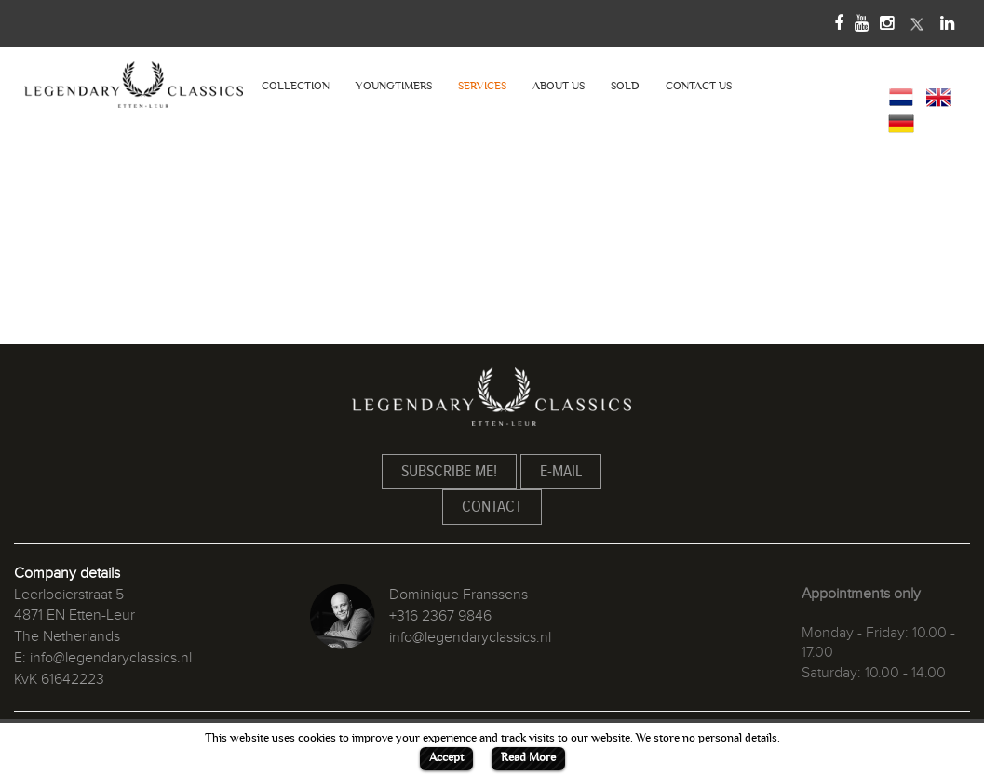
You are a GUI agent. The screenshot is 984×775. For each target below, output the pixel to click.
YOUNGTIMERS (394, 86)
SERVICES (482, 86)
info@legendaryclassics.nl (111, 657)
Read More (528, 757)
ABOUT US (558, 86)
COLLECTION (296, 86)
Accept (446, 757)
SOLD (625, 86)
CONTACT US (699, 86)
